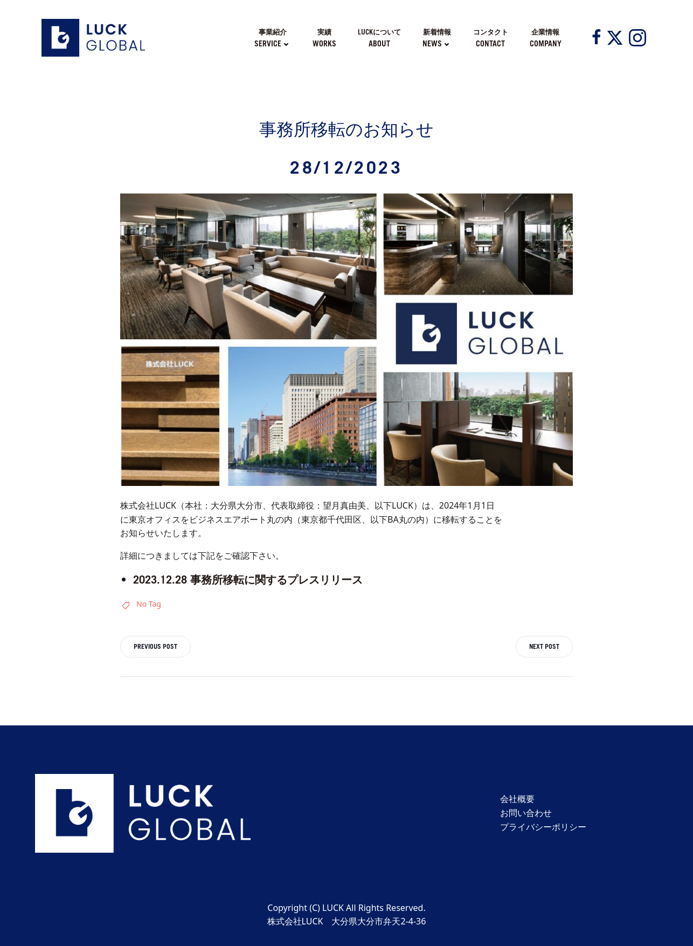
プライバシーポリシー (543, 826)
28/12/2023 (346, 167)
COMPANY (546, 43)
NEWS (437, 43)
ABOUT (379, 43)
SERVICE (272, 43)
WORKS (324, 43)
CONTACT (490, 43)
